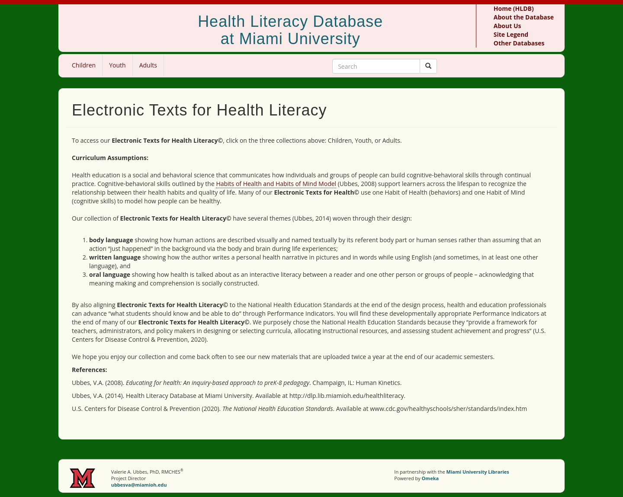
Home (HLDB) (514, 8)
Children (84, 65)
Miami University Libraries (477, 471)
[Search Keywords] (376, 66)
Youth (117, 65)
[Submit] (428, 66)
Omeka (430, 478)
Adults (148, 65)
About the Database (524, 17)
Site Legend (511, 34)
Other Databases (519, 43)
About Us (507, 26)
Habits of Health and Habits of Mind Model (276, 184)
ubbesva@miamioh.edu (139, 484)
